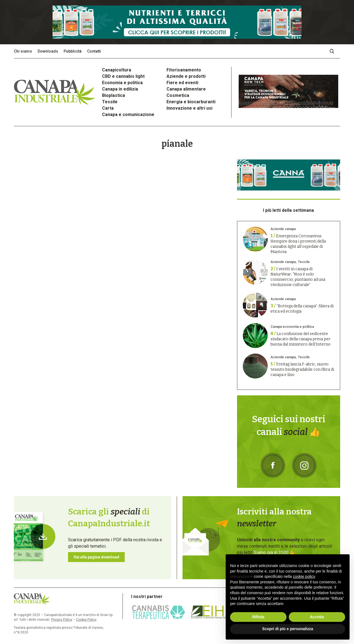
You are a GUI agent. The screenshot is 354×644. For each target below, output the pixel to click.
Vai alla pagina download (96, 557)
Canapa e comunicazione (128, 114)
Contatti (94, 51)
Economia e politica (122, 82)
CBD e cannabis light (123, 76)
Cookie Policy (86, 620)
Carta (108, 108)
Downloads (48, 51)
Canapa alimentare (186, 89)
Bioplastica (113, 95)
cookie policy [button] (304, 576)
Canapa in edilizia (120, 89)
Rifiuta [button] (258, 617)
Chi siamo (23, 51)
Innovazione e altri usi (189, 108)
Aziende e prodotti (185, 76)
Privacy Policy (61, 620)
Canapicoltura (116, 70)
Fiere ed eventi (182, 82)
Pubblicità (73, 51)
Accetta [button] (317, 617)
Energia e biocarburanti (190, 101)
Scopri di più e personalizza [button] (287, 629)
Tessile (110, 101)
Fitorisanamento (183, 70)
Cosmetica (177, 95)
